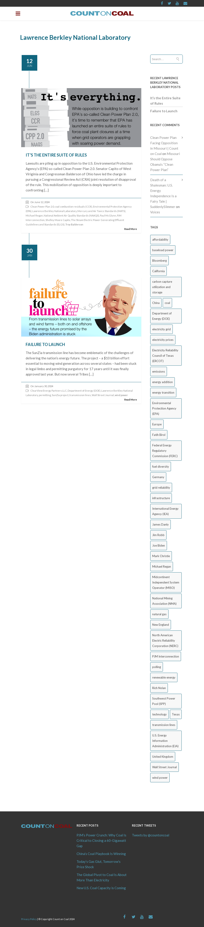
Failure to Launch (45, 344)
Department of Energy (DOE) (84, 390)
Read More (130, 228)
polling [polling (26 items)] (156, 667)
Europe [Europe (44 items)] (157, 424)
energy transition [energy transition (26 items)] (163, 392)
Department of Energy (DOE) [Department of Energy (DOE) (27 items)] (162, 316)
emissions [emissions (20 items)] (158, 371)
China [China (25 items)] (156, 303)
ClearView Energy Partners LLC (48, 390)
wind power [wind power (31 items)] (160, 777)
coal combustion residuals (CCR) (73, 206)
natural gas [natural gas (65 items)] (159, 614)
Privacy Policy (29, 919)
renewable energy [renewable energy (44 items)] (163, 677)
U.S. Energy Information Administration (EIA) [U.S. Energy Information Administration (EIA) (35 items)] (165, 741)
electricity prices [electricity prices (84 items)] (162, 340)
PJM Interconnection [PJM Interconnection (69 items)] (165, 656)
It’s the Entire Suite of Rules (56, 155)
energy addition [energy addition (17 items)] (162, 382)
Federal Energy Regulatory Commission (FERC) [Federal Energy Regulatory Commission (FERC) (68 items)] (165, 450)
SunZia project (60, 395)
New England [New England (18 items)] (160, 624)
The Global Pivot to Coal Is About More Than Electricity (102, 877)
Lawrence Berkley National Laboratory (54, 211)
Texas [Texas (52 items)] (176, 714)
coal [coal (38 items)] (167, 303)
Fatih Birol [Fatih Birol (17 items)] (158, 435)
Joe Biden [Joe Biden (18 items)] (158, 545)
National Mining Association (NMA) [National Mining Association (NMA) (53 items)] (164, 600)
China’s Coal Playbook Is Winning (101, 854)
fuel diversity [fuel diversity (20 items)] (160, 466)
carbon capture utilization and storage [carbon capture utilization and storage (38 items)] (162, 287)
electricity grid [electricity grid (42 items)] (161, 329)
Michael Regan (34, 215)
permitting (45, 395)
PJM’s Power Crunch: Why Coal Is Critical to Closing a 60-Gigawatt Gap (101, 840)
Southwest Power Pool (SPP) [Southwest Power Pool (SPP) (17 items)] (163, 701)
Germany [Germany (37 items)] (158, 477)
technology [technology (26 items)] (159, 714)
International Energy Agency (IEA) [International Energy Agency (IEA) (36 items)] (165, 511)
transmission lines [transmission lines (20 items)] (163, 725)
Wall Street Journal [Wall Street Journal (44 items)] (164, 767)
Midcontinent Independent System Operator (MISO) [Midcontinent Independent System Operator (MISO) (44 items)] (165, 582)
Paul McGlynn (108, 215)
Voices (155, 212)
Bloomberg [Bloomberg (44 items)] (159, 260)
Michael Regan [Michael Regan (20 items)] (161, 566)
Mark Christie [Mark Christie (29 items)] (161, 556)
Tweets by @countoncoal (150, 835)
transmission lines (80, 395)
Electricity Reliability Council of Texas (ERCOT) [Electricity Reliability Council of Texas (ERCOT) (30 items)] (165, 355)
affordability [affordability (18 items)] (160, 239)
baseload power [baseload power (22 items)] (162, 250)
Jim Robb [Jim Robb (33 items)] (158, 535)
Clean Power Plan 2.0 (42, 206)
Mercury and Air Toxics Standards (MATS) (101, 211)
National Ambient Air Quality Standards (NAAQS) (71, 215)
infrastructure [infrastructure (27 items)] (161, 498)
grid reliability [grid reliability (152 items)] (161, 487)
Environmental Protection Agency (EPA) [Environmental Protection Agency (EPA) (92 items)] (164, 408)
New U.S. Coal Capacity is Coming (101, 888)
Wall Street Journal (103, 395)
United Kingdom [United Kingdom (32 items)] (162, 756)
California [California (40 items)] (158, 271)
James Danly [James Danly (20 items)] (160, 524)
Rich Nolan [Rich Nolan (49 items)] (159, 688)
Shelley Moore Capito (58, 219)
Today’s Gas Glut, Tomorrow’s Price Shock (99, 864)
